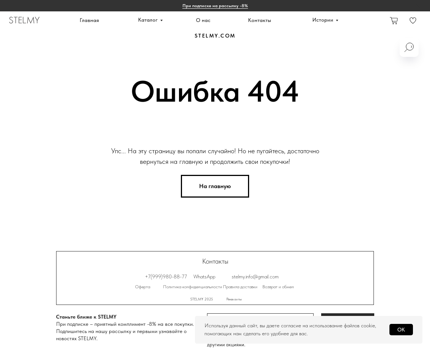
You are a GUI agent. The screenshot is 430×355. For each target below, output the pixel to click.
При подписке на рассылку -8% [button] (215, 5)
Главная (89, 20)
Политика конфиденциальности (192, 286)
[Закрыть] (418, 6)
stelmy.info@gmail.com (255, 276)
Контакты (259, 20)
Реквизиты (234, 299)
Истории (322, 20)
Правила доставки (240, 286)
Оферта (142, 286)
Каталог (148, 20)
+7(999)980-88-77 (166, 276)
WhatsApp (204, 276)
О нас (203, 20)
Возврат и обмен (278, 286)
